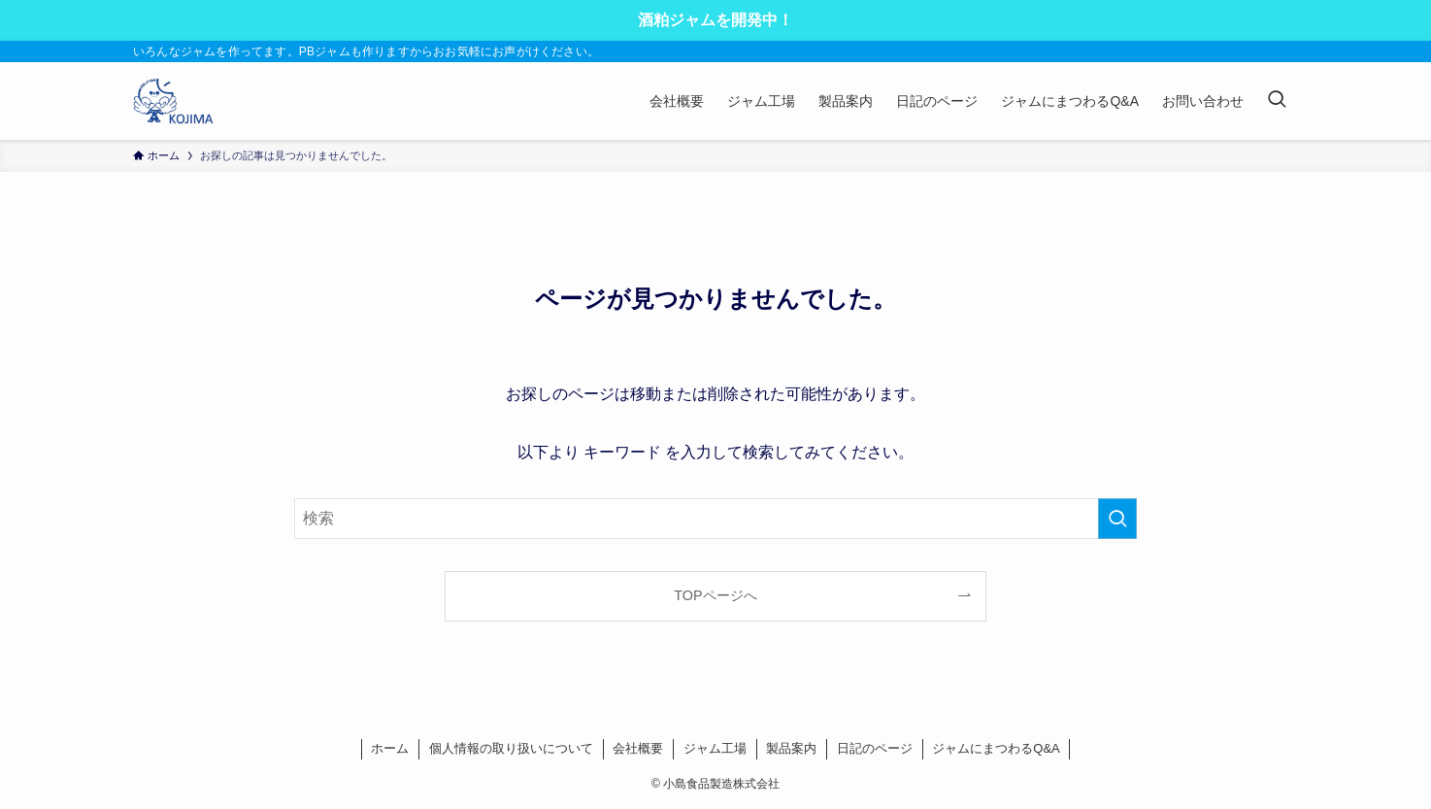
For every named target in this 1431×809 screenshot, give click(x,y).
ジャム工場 (715, 748)
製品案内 (791, 748)
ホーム (390, 748)
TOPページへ (715, 595)
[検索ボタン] (1276, 101)
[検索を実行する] (1117, 518)
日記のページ (875, 748)
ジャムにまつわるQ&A (995, 748)
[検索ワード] (715, 518)
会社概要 (638, 748)
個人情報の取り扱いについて (511, 748)
